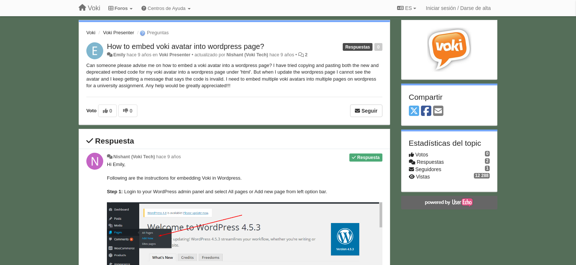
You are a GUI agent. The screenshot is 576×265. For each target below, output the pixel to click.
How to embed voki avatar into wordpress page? (185, 46)
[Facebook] (426, 111)
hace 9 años (168, 156)
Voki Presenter (118, 32)
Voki (91, 32)
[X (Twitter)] (414, 111)
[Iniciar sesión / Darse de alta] (458, 8)
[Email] (438, 111)
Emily (119, 54)
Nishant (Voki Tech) (247, 54)
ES (406, 8)
